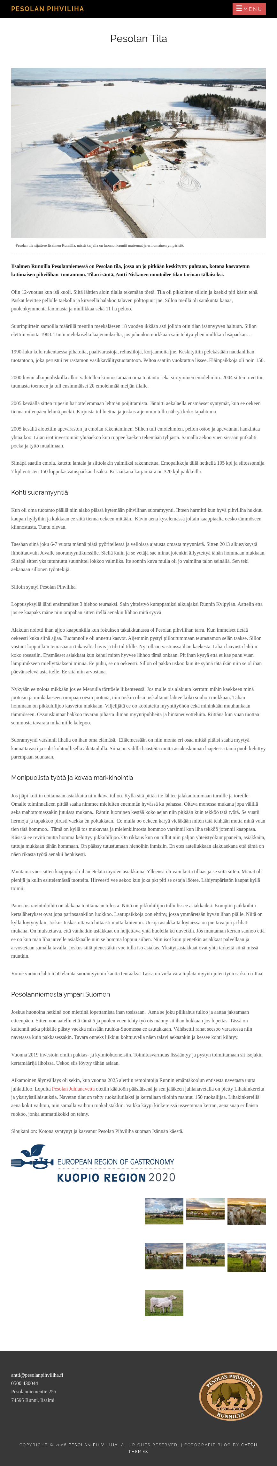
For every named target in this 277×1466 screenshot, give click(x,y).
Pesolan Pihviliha (47, 9)
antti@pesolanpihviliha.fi (37, 1375)
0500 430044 (24, 1383)
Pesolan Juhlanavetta (74, 1089)
